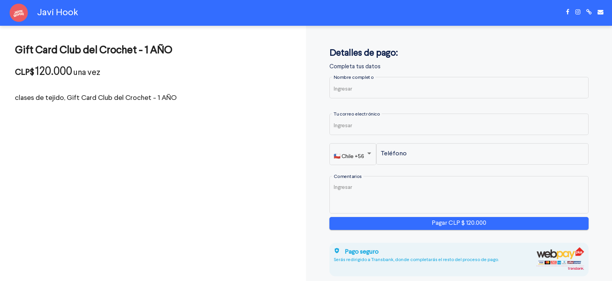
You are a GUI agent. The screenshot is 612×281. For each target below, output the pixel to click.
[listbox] (353, 156)
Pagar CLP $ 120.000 (459, 223)
